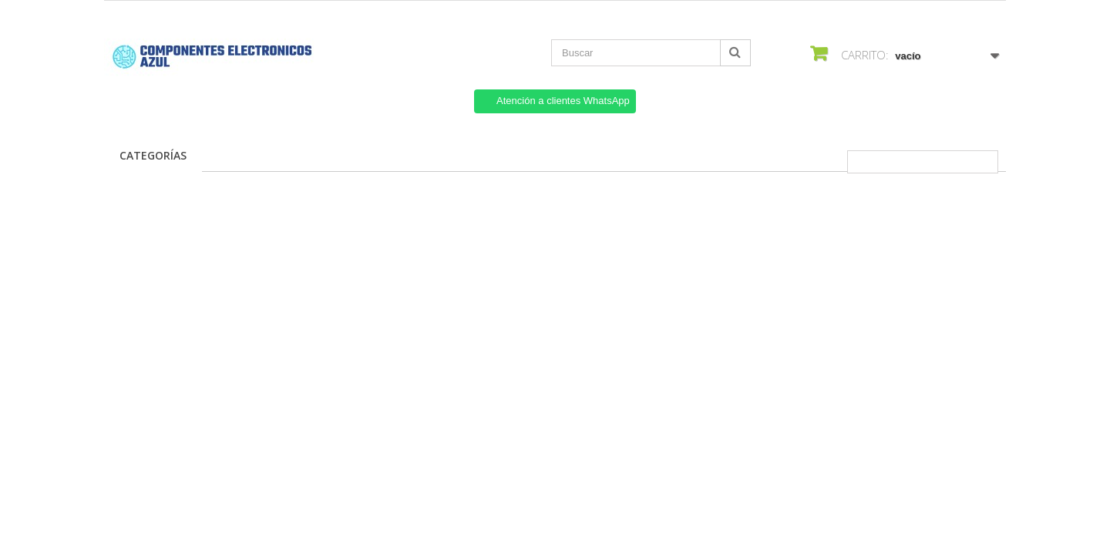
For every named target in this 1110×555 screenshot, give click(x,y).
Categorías (153, 155)
